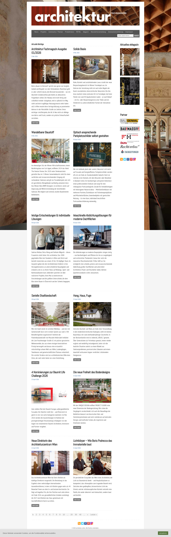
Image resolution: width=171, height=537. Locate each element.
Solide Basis (79, 49)
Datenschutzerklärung (115, 32)
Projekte (43, 32)
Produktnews (69, 32)
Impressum (129, 32)
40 (80, 515)
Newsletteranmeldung (98, 32)
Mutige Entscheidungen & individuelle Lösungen (50, 217)
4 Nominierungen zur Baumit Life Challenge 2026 (48, 374)
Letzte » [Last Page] (93, 515)
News (36, 32)
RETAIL (78, 32)
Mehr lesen (35, 123)
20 (72, 515)
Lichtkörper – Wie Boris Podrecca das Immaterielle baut (92, 442)
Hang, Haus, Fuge (82, 296)
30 (76, 515)
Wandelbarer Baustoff (42, 132)
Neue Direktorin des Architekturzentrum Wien (44, 442)
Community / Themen (56, 32)
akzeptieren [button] (163, 533)
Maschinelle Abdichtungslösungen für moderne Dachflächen (92, 217)
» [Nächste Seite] (87, 515)
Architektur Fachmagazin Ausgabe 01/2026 (49, 51)
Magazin (86, 32)
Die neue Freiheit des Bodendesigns (91, 372)
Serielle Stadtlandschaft (43, 296)
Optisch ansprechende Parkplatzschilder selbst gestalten (90, 134)
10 (64, 515)
